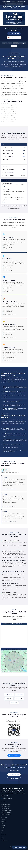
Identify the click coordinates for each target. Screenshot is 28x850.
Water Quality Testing (5, 808)
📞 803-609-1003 (6, 1)
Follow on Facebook (14, 755)
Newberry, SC (14, 702)
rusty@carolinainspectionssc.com (19, 1)
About (10, 43)
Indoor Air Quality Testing (5, 806)
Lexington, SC (19, 698)
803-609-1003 (5, 795)
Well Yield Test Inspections (6, 812)
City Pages (22, 43)
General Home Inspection (5, 804)
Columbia (3, 819)
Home (4, 43)
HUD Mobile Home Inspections (6, 810)
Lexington (3, 825)
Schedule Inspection (5, 840)
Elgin (2, 823)
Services (15, 43)
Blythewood (3, 821)
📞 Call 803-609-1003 (14, 33)
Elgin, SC (9, 698)
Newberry (3, 827)
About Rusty (3, 834)
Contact (14, 46)
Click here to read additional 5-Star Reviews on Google (10, 472)
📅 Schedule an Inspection (14, 37)
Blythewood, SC (9, 694)
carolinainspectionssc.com (7, 798)
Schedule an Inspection (14, 778)
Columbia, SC (19, 694)
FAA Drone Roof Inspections (6, 814)
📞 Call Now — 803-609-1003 (19, 847)
